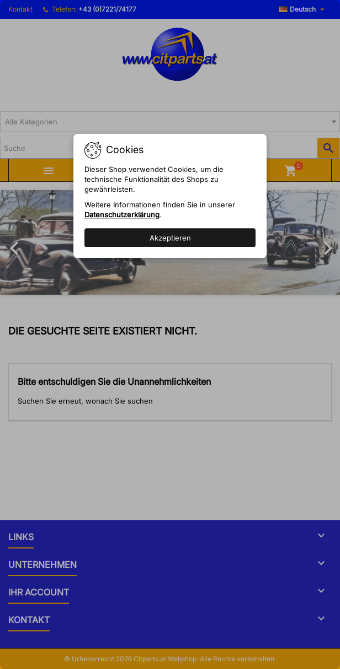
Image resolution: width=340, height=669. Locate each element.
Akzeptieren (170, 237)
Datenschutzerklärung (122, 214)
